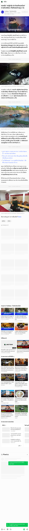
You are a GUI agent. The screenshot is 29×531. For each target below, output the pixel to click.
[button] (3, 529)
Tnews (19, 216)
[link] (7, 529)
